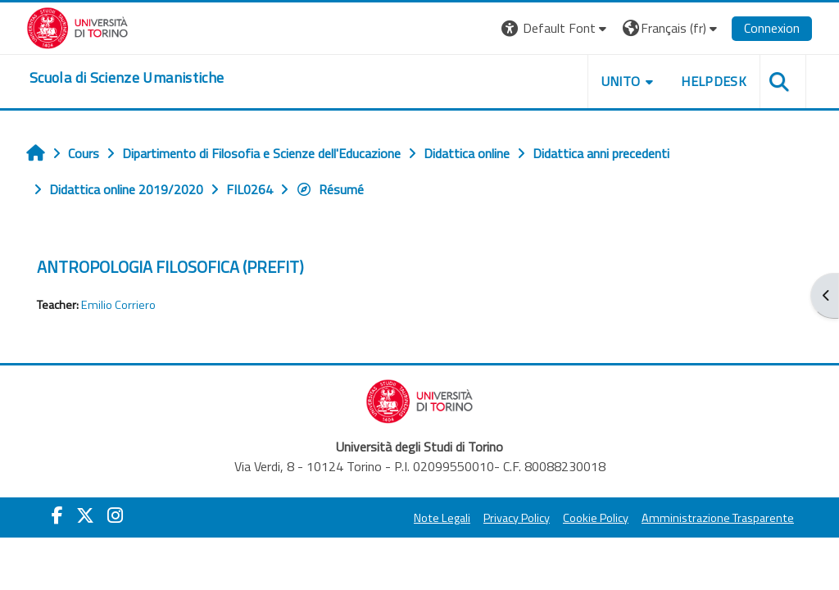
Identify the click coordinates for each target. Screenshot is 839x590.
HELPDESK (713, 81)
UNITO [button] (621, 81)
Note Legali (442, 518)
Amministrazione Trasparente (718, 518)
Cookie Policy (595, 518)
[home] (126, 78)
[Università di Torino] (77, 26)
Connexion (772, 28)
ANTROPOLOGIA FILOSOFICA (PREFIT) (170, 266)
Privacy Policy (516, 518)
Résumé (330, 189)
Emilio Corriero (118, 305)
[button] (556, 28)
